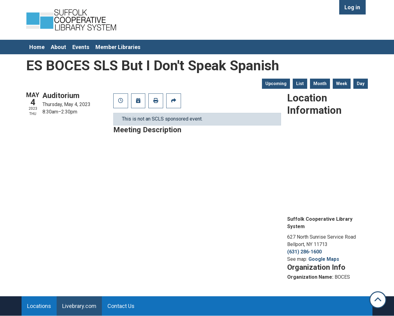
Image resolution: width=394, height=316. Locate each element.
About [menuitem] (58, 47)
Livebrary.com (79, 306)
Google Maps (323, 259)
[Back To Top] (377, 299)
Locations (39, 306)
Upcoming (276, 83)
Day (360, 83)
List (300, 83)
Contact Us (121, 306)
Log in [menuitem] (352, 7)
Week (341, 83)
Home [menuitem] (37, 47)
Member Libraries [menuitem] (117, 47)
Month (320, 83)
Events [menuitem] (80, 47)
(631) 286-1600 (304, 252)
